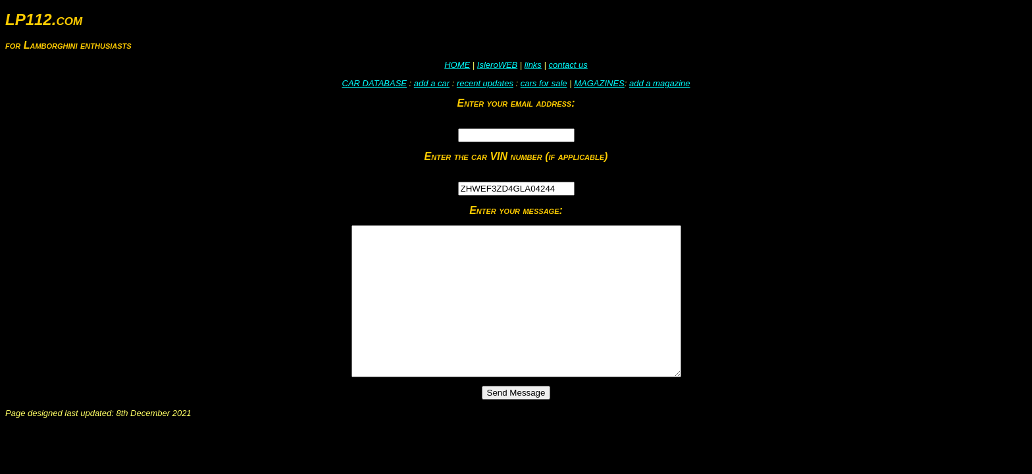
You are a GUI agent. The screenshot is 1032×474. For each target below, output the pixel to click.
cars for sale (544, 83)
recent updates (485, 83)
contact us (567, 65)
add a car (432, 83)
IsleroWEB (497, 65)
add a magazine (659, 83)
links (533, 65)
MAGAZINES (599, 83)
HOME (457, 65)
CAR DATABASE (374, 83)
